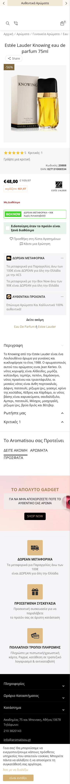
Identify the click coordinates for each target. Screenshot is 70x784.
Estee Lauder (47, 327)
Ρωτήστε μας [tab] (34, 412)
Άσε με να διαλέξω (15, 770)
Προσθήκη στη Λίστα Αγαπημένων (35, 239)
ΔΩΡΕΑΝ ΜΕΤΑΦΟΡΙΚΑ (35, 559)
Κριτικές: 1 (35, 153)
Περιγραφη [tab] (34, 345)
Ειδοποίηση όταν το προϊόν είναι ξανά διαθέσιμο (33, 228)
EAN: (44, 169)
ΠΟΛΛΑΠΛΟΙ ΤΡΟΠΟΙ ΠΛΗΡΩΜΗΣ (34, 647)
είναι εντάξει (18, 778)
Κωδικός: (52, 165)
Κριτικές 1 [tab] (34, 421)
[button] (14, 58)
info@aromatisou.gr (17, 740)
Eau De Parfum (24, 327)
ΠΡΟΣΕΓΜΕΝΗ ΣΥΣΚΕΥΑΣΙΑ (35, 603)
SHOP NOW (35, 516)
